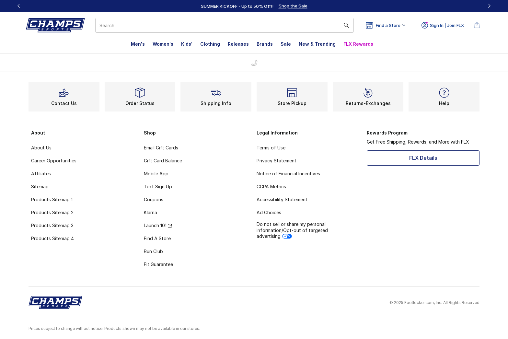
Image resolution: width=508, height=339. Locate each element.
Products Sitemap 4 (52, 238)
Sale (286, 44)
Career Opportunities (53, 160)
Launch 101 (158, 225)
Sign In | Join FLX (442, 25)
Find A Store (157, 238)
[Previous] (19, 6)
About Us (41, 147)
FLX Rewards (358, 44)
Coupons (153, 199)
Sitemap (40, 186)
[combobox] (224, 25)
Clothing (210, 44)
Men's (138, 44)
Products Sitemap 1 (52, 199)
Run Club (153, 251)
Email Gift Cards (161, 147)
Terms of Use (271, 147)
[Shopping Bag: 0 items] (477, 25)
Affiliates (41, 173)
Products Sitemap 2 (52, 212)
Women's (163, 44)
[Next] (489, 6)
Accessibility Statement (282, 199)
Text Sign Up (158, 186)
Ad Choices (269, 212)
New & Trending (317, 44)
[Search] (224, 25)
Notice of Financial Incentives (288, 173)
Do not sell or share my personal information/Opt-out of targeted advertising (292, 230)
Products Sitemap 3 (52, 225)
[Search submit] (346, 25)
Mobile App (156, 173)
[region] (254, 6)
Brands (265, 44)
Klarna (150, 212)
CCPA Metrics (271, 186)
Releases (238, 44)
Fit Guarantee (158, 264)
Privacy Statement (276, 160)
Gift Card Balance (163, 160)
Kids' (186, 44)
